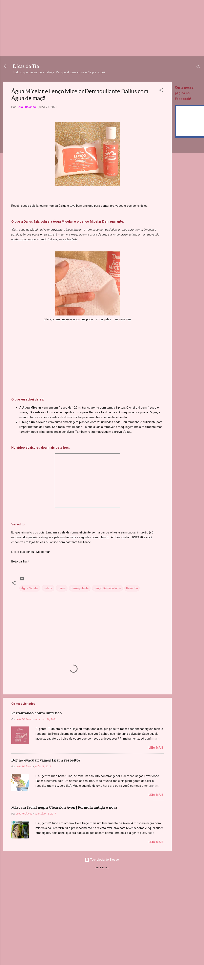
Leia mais (156, 747)
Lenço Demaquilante (107, 588)
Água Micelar (29, 588)
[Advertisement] (88, 28)
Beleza (48, 588)
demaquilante (80, 588)
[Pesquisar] (198, 67)
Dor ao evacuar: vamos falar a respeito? (45, 760)
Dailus (62, 588)
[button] (161, 91)
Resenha (132, 588)
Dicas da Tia (26, 66)
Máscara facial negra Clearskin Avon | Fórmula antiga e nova (64, 807)
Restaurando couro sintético (36, 713)
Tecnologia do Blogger (102, 859)
